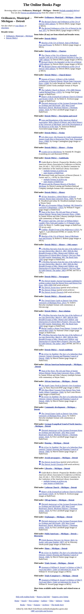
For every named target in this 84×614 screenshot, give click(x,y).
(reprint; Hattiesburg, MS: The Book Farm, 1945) (60, 254)
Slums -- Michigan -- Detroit (56, 548)
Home (17, 601)
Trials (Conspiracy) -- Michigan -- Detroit (61, 576)
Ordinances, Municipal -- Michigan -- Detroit (63, 17)
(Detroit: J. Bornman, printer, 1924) (60, 106)
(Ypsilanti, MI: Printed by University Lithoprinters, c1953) (60, 206)
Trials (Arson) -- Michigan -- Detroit (59, 563)
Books (22, 605)
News (29, 605)
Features (37, 605)
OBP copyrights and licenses (42, 611)
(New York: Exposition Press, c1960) (60, 139)
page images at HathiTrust (53, 173)
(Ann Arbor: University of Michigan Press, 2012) (58, 302)
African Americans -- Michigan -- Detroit (61, 381)
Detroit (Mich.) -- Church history (58, 75)
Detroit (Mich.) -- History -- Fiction (59, 147)
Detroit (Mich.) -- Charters (55, 51)
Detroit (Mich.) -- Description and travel (61, 116)
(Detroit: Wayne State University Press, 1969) (57, 198)
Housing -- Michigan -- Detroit (57, 443)
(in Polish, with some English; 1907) (58, 541)
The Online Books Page (42, 4)
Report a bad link (43, 597)
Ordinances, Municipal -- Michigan (19, 36)
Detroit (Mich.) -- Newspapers (57, 277)
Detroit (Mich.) (12, 38)
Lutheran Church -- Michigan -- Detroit (61, 487)
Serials (67, 601)
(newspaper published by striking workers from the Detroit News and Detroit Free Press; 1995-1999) (60, 283)
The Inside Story (57, 605)
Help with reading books (25, 597)
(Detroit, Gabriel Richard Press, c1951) (60, 91)
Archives (45, 605)
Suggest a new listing (60, 597)
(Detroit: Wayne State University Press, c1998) (59, 213)
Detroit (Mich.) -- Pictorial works (58, 296)
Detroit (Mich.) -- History (55, 192)
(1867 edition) (60, 57)
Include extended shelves (69, 10)
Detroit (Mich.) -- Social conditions (59, 350)
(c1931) (60, 230)
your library (19, 26)
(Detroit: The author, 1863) (60, 266)
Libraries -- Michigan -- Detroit (57, 468)
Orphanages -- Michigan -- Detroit (58, 517)
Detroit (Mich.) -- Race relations (57, 311)
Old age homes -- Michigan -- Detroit (59, 500)
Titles (51, 601)
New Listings (34, 601)
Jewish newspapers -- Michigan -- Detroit (61, 458)
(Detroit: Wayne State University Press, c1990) (60, 81)
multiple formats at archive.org (55, 171)
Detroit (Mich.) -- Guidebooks (57, 158)
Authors (44, 601)
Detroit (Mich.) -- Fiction (55, 133)
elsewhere (5, 28)
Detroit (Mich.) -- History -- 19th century (61, 245)
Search (24, 601)
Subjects (59, 601)
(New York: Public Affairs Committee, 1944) (59, 391)
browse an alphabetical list (31, 13)
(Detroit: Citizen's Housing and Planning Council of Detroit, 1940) (60, 356)
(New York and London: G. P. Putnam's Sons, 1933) (59, 223)
